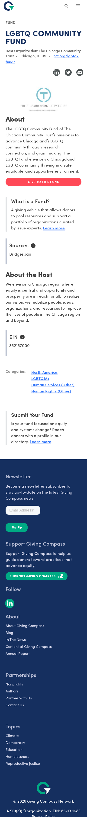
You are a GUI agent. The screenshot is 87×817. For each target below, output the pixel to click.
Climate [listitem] (12, 735)
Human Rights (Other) (51, 390)
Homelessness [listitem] (17, 756)
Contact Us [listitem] (15, 704)
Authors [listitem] (12, 690)
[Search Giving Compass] (66, 6)
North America (44, 372)
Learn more (53, 228)
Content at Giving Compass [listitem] (29, 646)
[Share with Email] (79, 72)
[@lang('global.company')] (9, 6)
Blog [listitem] (9, 632)
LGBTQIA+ (40, 378)
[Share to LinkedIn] (56, 72)
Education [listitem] (14, 749)
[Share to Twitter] (68, 72)
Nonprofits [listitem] (14, 684)
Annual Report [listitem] (18, 653)
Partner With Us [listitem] (19, 697)
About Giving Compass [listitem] (25, 625)
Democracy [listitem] (15, 742)
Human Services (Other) (52, 384)
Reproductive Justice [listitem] (23, 763)
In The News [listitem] (16, 639)
